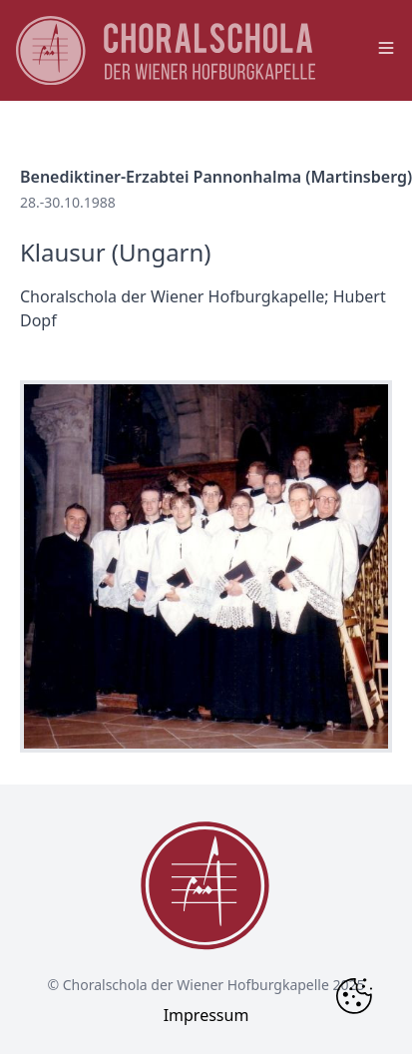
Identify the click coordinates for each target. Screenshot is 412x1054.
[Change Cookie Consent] (354, 996)
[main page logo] (165, 50)
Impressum (206, 1015)
